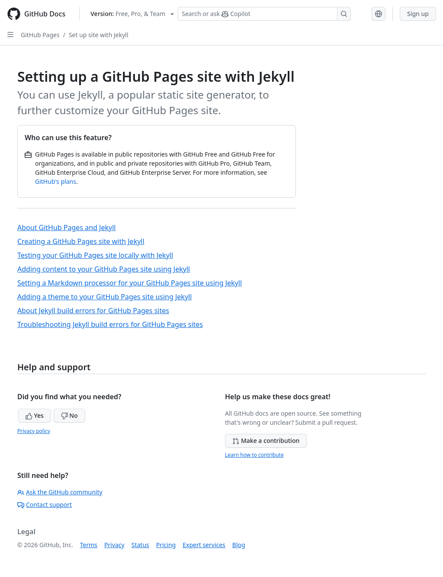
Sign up (418, 14)
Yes (35, 415)
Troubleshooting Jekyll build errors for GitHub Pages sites (110, 324)
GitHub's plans (55, 181)
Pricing (166, 545)
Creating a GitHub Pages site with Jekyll (80, 241)
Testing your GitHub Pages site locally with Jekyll (95, 255)
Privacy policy (33, 431)
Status (140, 545)
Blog (238, 545)
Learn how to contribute (254, 454)
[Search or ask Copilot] (264, 14)
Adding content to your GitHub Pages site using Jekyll (103, 269)
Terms (88, 545)
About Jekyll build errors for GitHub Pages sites (93, 310)
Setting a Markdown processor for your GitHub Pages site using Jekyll (129, 283)
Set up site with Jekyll (98, 35)
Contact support (44, 504)
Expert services (204, 545)
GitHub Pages (40, 35)
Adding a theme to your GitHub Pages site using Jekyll (104, 296)
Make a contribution (265, 440)
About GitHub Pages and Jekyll (66, 227)
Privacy (114, 545)
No (69, 415)
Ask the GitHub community (60, 492)
